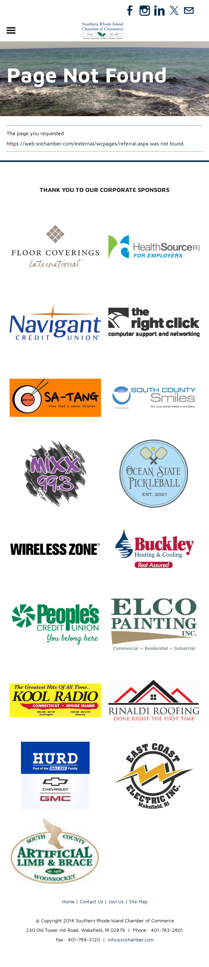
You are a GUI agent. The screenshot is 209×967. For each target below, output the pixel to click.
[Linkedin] (159, 10)
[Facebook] (130, 10)
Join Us (116, 901)
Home (68, 901)
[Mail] (189, 10)
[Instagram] (145, 10)
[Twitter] (174, 10)
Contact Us (91, 901)
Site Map (138, 901)
